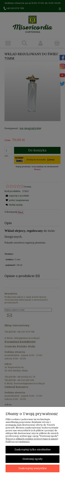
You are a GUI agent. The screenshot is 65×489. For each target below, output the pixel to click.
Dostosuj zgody (33, 459)
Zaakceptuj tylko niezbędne (32, 449)
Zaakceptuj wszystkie (32, 468)
